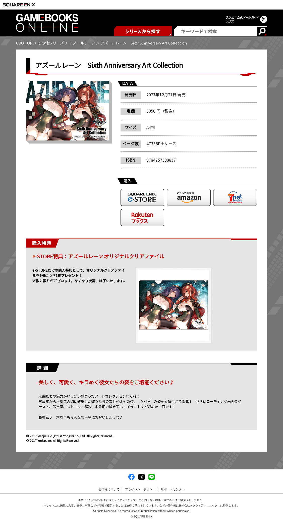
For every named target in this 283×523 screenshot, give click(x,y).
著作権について (109, 489)
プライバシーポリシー (140, 489)
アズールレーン (82, 42)
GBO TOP (24, 42)
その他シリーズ (51, 42)
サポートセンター (173, 489)
